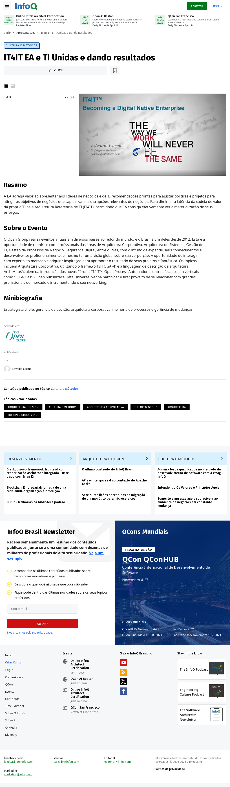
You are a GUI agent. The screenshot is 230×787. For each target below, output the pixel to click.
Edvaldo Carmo (22, 368)
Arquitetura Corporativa (106, 406)
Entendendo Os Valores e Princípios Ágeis (189, 488)
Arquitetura (177, 406)
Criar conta (14, 664)
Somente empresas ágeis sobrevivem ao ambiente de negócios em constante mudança (188, 502)
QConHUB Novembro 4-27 (140, 630)
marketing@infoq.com (19, 778)
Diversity (12, 737)
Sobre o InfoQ (15, 715)
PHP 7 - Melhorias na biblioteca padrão (36, 503)
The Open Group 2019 (23, 414)
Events (10, 694)
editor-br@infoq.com (117, 765)
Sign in (217, 5)
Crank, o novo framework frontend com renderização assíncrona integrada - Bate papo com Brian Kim (38, 473)
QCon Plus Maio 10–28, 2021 (142, 636)
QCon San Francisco (85, 710)
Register (196, 5)
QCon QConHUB (150, 560)
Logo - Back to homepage (27, 5)
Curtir (18, 69)
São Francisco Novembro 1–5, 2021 (196, 636)
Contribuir (13, 701)
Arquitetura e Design (23, 406)
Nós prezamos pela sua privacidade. (30, 634)
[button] (41, 625)
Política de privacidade (169, 772)
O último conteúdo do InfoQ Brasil (108, 470)
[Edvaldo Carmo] (7, 368)
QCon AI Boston (82, 681)
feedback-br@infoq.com (20, 765)
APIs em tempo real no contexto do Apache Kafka (115, 483)
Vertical (7, 85)
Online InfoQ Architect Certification (80, 666)
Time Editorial (15, 708)
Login (10, 672)
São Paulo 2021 (183, 630)
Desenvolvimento (25, 459)
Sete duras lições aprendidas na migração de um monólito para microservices (114, 497)
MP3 (8, 96)
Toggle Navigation (9, 5)
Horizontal (13, 85)
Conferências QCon (15, 682)
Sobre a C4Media (12, 726)
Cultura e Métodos (22, 44)
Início (7, 31)
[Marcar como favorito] (34, 69)
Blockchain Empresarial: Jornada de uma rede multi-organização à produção (37, 490)
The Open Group (146, 406)
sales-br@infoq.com (67, 765)
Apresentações (26, 31)
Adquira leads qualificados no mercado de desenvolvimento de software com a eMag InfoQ (189, 473)
